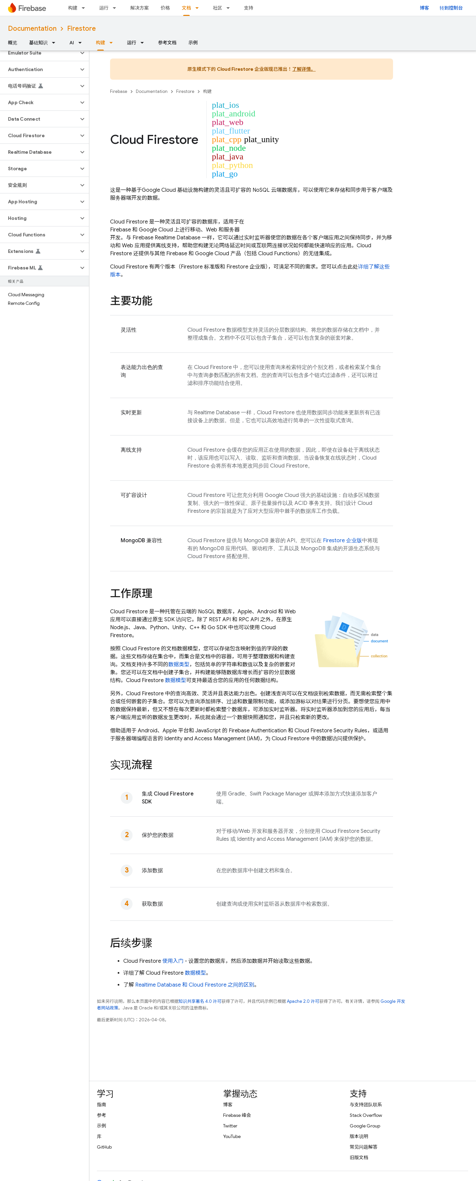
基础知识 (38, 43)
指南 (101, 1105)
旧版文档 (359, 1158)
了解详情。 (304, 69)
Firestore (81, 28)
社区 (217, 8)
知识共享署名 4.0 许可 (199, 1001)
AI (71, 43)
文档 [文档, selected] (186, 8)
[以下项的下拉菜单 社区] (230, 8)
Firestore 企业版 (342, 540)
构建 (72, 8)
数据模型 (175, 680)
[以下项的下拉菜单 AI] (82, 43)
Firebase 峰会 (237, 1115)
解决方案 (139, 8)
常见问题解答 (363, 1147)
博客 (424, 8)
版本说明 (359, 1136)
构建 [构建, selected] (100, 43)
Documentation (32, 28)
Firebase (118, 91)
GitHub (104, 1147)
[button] (39, 53)
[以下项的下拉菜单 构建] (85, 8)
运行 (103, 8)
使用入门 (172, 961)
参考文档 (167, 43)
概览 (12, 43)
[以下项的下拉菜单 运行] (116, 8)
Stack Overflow (366, 1115)
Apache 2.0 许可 (303, 1001)
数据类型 (178, 664)
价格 (165, 8)
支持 (248, 8)
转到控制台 (451, 8)
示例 (193, 43)
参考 (101, 1115)
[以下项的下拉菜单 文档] (199, 8)
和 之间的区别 (194, 985)
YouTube (232, 1136)
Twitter (230, 1126)
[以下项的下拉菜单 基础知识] (55, 43)
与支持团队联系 (366, 1105)
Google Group (365, 1126)
